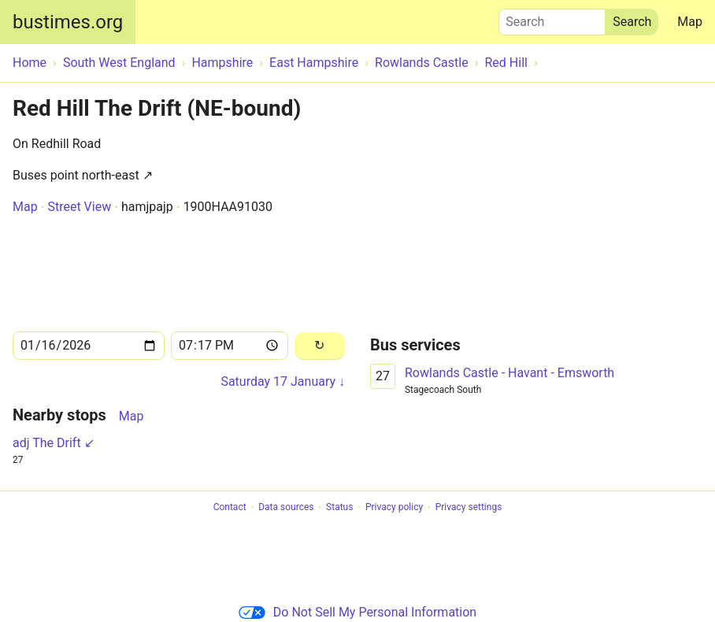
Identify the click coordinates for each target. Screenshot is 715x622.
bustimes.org (68, 22)
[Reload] (320, 346)
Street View (79, 206)
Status (339, 507)
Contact (229, 507)
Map (689, 21)
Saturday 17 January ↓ (282, 381)
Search (552, 18)
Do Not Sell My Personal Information (357, 612)
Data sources (285, 507)
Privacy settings (468, 507)
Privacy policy (394, 507)
